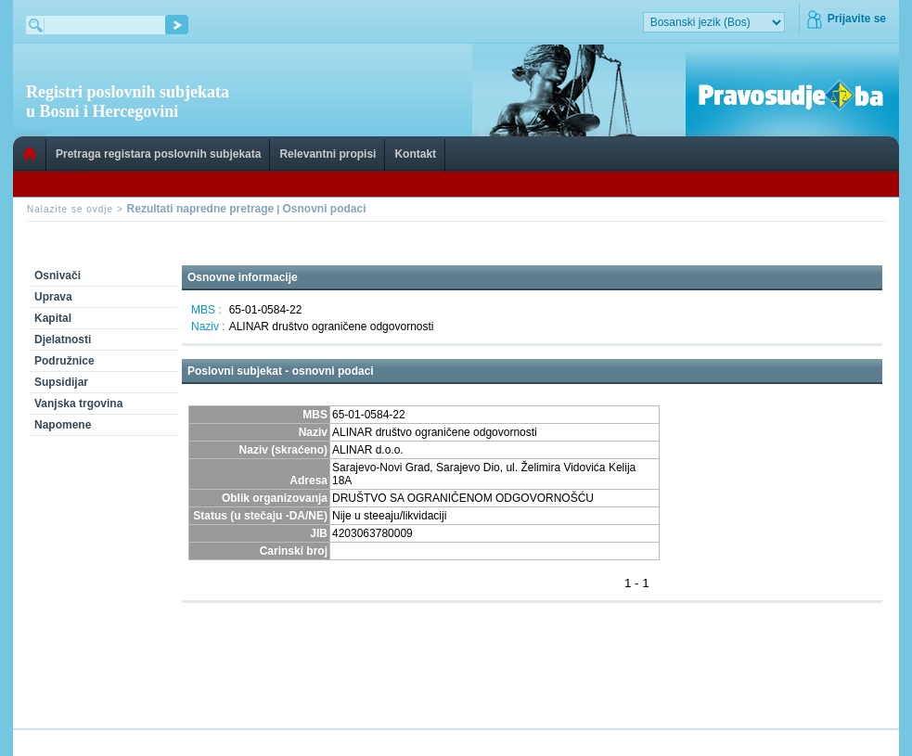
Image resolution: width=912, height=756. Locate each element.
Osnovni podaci (324, 208)
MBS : (206, 309)
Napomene (62, 424)
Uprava (53, 296)
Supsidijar (61, 382)
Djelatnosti (62, 339)
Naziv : (208, 326)
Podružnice (64, 360)
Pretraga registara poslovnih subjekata (158, 153)
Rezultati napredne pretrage (201, 208)
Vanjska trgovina (78, 403)
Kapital (52, 318)
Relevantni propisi (327, 153)
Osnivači (57, 275)
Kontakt (415, 153)
